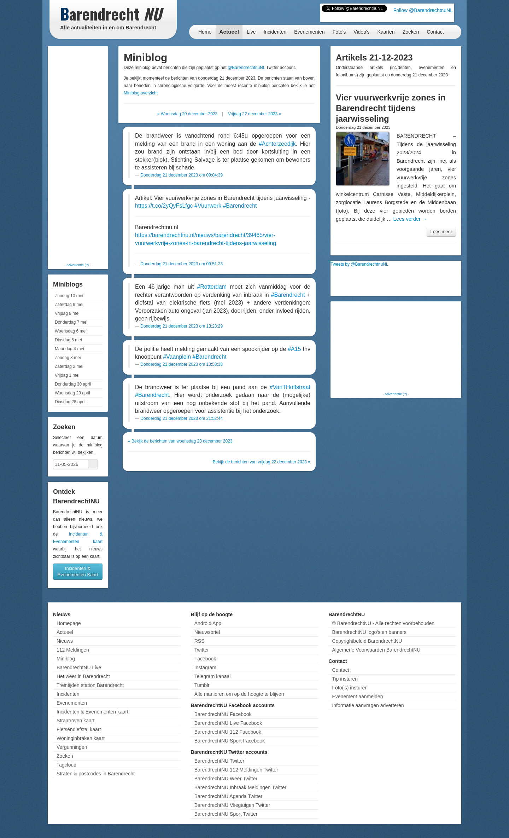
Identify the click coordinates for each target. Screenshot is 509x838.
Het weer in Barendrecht (83, 676)
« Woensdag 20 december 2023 (187, 113)
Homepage (69, 623)
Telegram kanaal (212, 676)
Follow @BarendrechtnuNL (423, 10)
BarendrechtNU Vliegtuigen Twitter (232, 805)
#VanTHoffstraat (290, 387)
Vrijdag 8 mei (67, 313)
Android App (207, 623)
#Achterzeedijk (277, 144)
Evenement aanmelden (357, 696)
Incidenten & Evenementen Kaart (78, 571)
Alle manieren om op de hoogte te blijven (239, 694)
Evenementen (309, 32)
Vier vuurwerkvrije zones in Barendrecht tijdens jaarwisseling (390, 108)
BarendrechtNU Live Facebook (228, 723)
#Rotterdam (212, 287)
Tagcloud (66, 765)
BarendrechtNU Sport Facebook (229, 741)
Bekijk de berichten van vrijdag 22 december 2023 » (261, 462)
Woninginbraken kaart (81, 738)
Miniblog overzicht (141, 93)
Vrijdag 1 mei (67, 375)
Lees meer (441, 231)
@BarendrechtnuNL (246, 67)
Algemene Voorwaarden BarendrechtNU (376, 650)
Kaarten (386, 32)
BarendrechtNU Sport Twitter (226, 814)
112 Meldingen (73, 650)
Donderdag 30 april (73, 384)
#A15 (294, 349)
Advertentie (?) (77, 265)
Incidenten (275, 32)
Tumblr (202, 685)
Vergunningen (72, 747)
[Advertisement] (77, 154)
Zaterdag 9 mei (69, 304)
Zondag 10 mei (69, 295)
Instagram (205, 667)
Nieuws (65, 641)
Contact (435, 32)
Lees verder (410, 219)
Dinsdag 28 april (70, 401)
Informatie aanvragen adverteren (368, 705)
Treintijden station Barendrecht (90, 685)
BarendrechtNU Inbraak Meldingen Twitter (240, 787)
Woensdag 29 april (72, 393)
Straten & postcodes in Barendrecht (96, 773)
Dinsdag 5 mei (68, 339)
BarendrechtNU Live (79, 667)
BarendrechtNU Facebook (223, 714)
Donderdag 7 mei (71, 322)
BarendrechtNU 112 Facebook (227, 732)
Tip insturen (345, 679)
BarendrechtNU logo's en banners (369, 632)
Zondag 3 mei (68, 357)
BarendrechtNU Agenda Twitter (228, 796)
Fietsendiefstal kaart (79, 729)
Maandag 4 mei (69, 348)
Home (204, 32)
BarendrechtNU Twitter (219, 761)
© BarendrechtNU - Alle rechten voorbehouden (383, 623)
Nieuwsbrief (207, 632)
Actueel (229, 32)
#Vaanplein (177, 357)
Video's (361, 32)
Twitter (201, 650)
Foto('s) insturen (350, 687)
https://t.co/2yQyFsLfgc (164, 206)
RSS (199, 641)
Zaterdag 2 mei (69, 366)
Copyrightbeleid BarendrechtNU (367, 641)
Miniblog (66, 658)
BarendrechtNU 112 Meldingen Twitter (236, 770)
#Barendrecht (240, 206)
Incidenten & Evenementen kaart (92, 712)
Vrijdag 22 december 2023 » (254, 113)
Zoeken (411, 32)
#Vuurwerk (207, 206)
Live (251, 32)
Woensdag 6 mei (71, 331)
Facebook (205, 658)
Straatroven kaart (75, 720)
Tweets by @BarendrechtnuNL (359, 264)
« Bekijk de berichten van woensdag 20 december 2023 (180, 441)
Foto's (339, 32)
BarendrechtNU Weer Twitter (225, 778)
